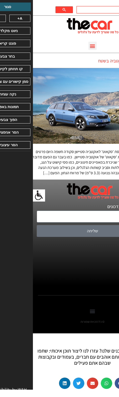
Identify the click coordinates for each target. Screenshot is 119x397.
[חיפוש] (78, 10)
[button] (59, 46)
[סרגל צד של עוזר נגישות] (6, 195)
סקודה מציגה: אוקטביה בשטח (90, 61)
